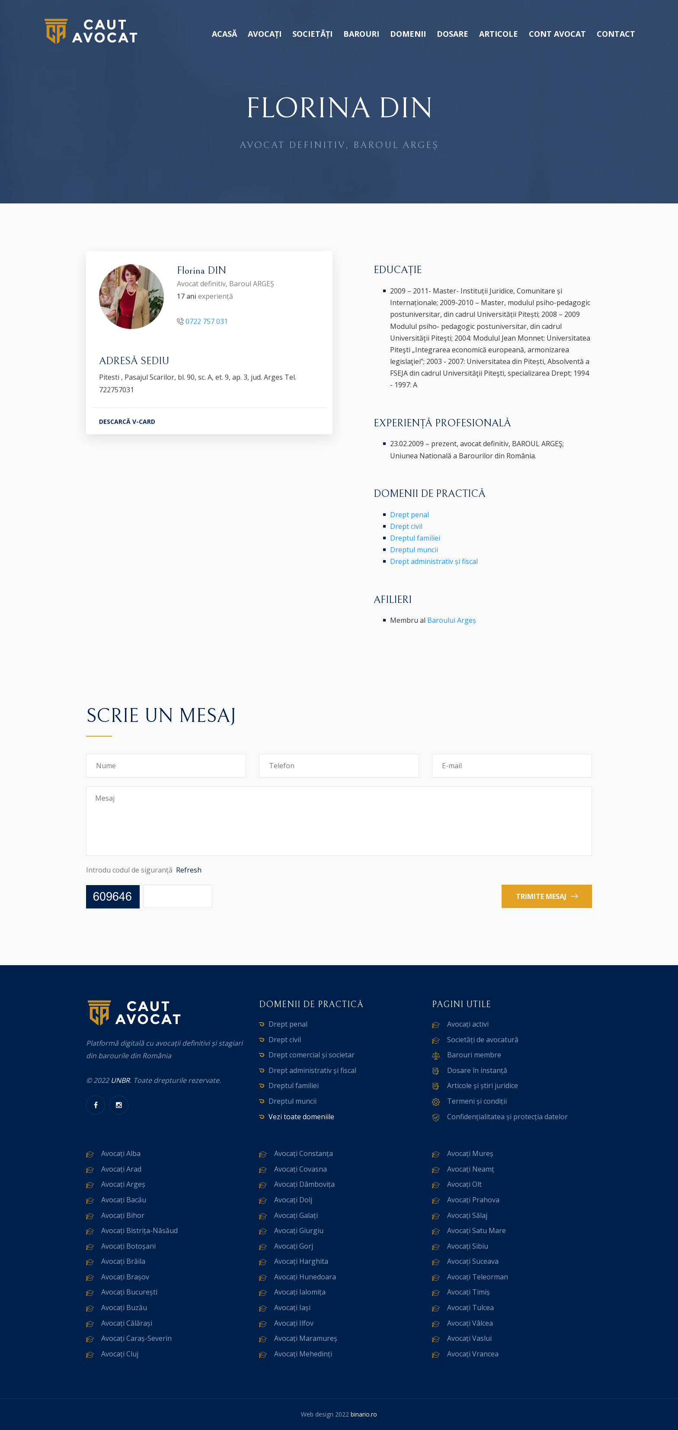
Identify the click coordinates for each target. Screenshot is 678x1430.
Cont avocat (557, 34)
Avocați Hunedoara (305, 1277)
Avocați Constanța (303, 1153)
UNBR (120, 1080)
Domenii (408, 34)
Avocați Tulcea (470, 1307)
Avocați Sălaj (467, 1215)
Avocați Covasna (300, 1169)
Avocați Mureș (470, 1153)
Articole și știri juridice (482, 1085)
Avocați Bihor (122, 1215)
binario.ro (364, 1414)
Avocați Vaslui (469, 1338)
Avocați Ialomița (300, 1292)
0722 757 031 (206, 322)
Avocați (264, 34)
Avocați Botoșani (128, 1246)
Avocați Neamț (470, 1169)
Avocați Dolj (293, 1200)
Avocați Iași (292, 1307)
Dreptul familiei (415, 538)
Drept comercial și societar (312, 1055)
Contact (616, 34)
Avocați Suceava (473, 1261)
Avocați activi (468, 1024)
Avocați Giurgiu (298, 1230)
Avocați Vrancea (473, 1354)
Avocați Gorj (293, 1246)
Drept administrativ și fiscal (434, 561)
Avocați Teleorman (477, 1277)
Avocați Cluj (119, 1354)
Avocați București (129, 1292)
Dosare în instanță (477, 1070)
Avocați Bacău (123, 1200)
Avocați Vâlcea (470, 1323)
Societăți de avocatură (482, 1039)
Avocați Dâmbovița (304, 1184)
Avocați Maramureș (305, 1338)
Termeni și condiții (477, 1101)
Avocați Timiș (468, 1292)
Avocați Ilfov (293, 1323)
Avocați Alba (121, 1153)
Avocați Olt (464, 1184)
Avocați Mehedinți (303, 1354)
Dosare (452, 34)
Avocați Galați (296, 1215)
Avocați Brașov (125, 1277)
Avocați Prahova (473, 1200)
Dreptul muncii (414, 549)
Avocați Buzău (124, 1307)
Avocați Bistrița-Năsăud (139, 1230)
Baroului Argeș (451, 620)
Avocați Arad (121, 1169)
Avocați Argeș (123, 1184)
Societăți (312, 34)
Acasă (224, 34)
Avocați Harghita (301, 1261)
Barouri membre (474, 1055)
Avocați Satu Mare (476, 1230)
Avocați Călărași (126, 1323)
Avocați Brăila (123, 1261)
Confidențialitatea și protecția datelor (507, 1116)
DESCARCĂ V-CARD (127, 422)
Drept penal (409, 514)
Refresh (188, 870)
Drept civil (406, 526)
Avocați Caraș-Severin (136, 1338)
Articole (498, 34)
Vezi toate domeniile (301, 1116)
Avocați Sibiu (467, 1246)
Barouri (361, 34)
